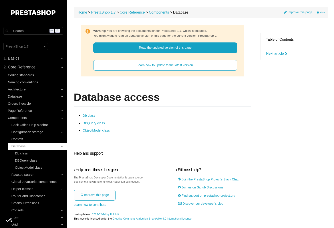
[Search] (33, 31)
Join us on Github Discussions (200, 187)
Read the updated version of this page (165, 47)
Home (82, 12)
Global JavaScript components (33, 182)
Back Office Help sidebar (29, 125)
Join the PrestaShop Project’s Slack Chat (208, 179)
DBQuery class (26, 160)
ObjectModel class (28, 167)
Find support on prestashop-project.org (206, 195)
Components (159, 12)
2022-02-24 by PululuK (105, 214)
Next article (276, 54)
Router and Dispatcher (28, 196)
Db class (21, 153)
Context (17, 139)
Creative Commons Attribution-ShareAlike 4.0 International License (152, 218)
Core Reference (132, 12)
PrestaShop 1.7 (103, 12)
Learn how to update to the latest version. (165, 65)
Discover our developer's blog (200, 203)
